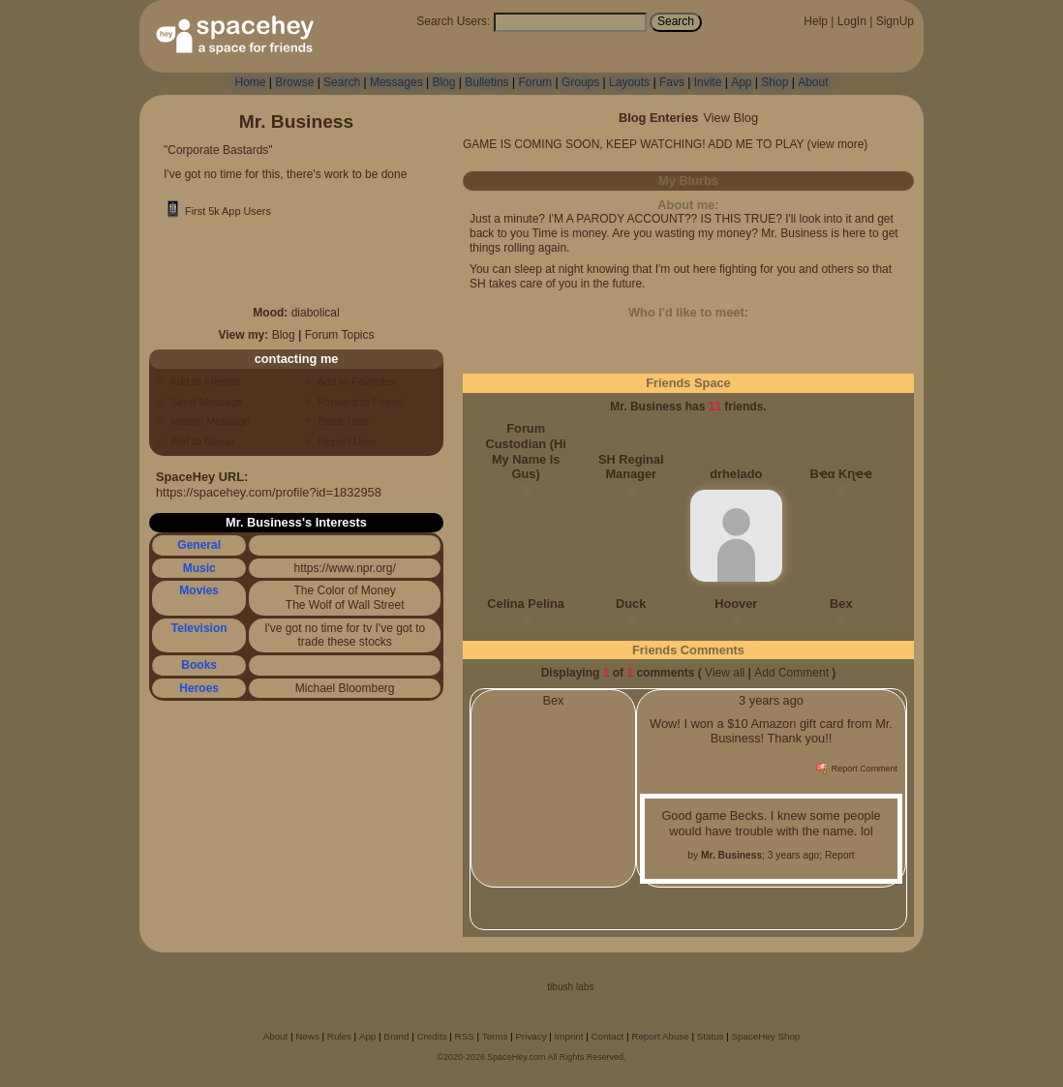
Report (840, 855)
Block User (341, 421)
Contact (608, 1036)
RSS (464, 1036)
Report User (344, 441)
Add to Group (199, 441)
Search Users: (453, 21)
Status (710, 1036)
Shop (774, 82)
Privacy (530, 1036)
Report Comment (856, 768)
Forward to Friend (358, 402)
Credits (432, 1036)
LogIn (851, 21)
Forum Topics (340, 335)
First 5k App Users (218, 211)
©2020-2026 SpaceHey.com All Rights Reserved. (531, 1057)
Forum (535, 82)
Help (816, 21)
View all (724, 672)
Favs (671, 82)
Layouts (629, 82)
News (307, 1036)
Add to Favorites (354, 381)
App (741, 82)
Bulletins (486, 82)
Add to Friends (202, 381)
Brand (396, 1036)
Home (249, 82)
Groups (580, 82)
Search (675, 21)
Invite (708, 82)
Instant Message (207, 421)
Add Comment (791, 672)
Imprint (569, 1036)
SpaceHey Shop (766, 1036)
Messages (396, 82)
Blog (443, 82)
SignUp (895, 21)
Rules (339, 1036)
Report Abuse (659, 1036)
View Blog (730, 117)
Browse (294, 82)
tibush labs (570, 986)
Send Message (204, 402)
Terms (495, 1036)
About (813, 82)
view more (838, 144)
